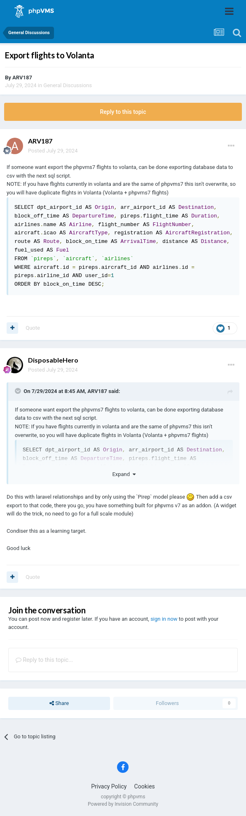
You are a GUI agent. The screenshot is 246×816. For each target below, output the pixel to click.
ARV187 (22, 77)
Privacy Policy (109, 786)
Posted (52, 151)
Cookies (144, 786)
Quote (33, 328)
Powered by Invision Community (123, 804)
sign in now (164, 619)
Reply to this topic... (44, 659)
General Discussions (67, 85)
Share (59, 703)
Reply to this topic (123, 112)
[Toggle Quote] (18, 391)
